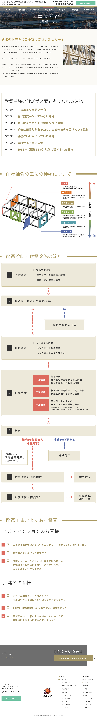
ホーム (8, 10)
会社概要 (21, 10)
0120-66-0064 (12, 691)
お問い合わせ (89, 10)
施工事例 (62, 10)
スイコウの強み (35, 10)
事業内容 (48, 10)
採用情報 (75, 10)
